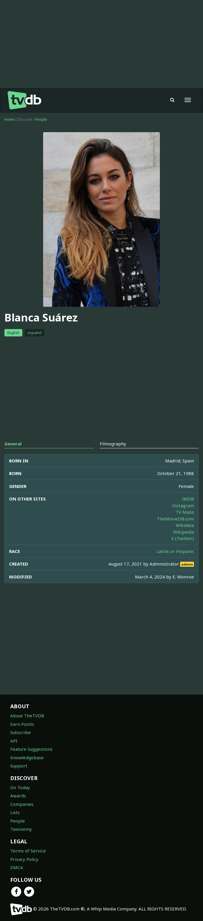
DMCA (16, 867)
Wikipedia (183, 532)
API (13, 741)
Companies (21, 804)
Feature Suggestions (31, 749)
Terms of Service (28, 851)
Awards (18, 796)
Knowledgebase (27, 757)
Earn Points (22, 724)
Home (9, 119)
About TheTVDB (27, 716)
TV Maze (185, 512)
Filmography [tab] (113, 444)
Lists (15, 812)
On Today (20, 787)
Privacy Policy (24, 859)
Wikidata (185, 525)
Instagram (183, 505)
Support (18, 766)
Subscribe (20, 732)
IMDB (188, 499)
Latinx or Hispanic (175, 551)
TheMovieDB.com (175, 519)
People (41, 119)
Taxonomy (21, 829)
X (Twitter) (182, 538)
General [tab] (12, 444)
